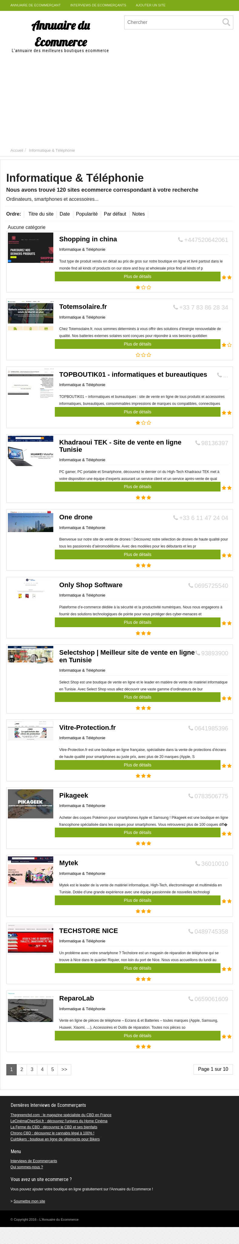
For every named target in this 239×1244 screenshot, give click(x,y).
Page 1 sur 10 (213, 1069)
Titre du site (41, 214)
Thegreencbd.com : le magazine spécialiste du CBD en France (61, 1115)
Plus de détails (137, 276)
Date (65, 214)
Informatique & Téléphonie (52, 150)
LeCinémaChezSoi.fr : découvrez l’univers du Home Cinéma (59, 1121)
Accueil (17, 150)
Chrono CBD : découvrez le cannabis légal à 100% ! (53, 1133)
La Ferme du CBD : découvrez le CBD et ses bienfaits (54, 1127)
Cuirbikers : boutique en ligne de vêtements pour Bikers (55, 1139)
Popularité (87, 214)
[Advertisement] (119, 99)
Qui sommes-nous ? (27, 1167)
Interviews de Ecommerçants (34, 1161)
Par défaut (115, 214)
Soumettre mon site (29, 1201)
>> (64, 1069)
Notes (138, 214)
